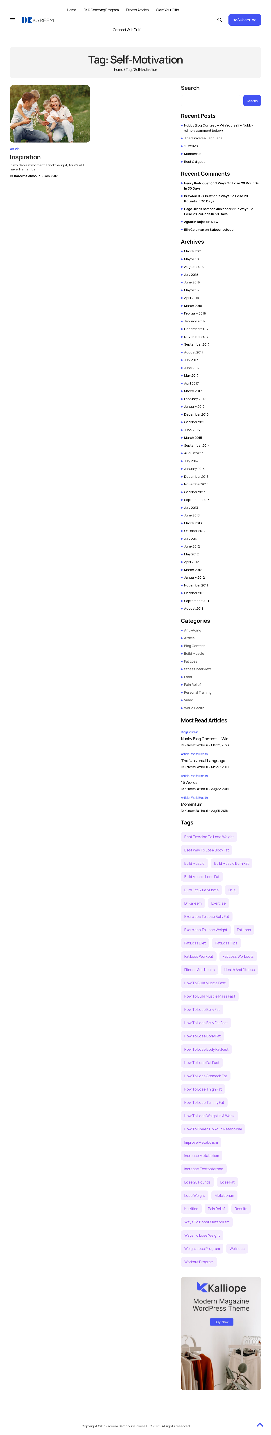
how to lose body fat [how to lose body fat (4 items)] (202, 1036)
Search (190, 88)
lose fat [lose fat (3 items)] (227, 1182)
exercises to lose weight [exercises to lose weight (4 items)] (205, 929)
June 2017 (192, 367)
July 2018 (191, 274)
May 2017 (191, 375)
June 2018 (192, 282)
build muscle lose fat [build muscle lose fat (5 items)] (201, 876)
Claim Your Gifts (167, 9)
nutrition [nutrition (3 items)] (191, 1208)
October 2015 (195, 422)
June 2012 (192, 546)
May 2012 (191, 554)
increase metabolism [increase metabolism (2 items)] (201, 1155)
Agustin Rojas (195, 222)
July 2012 (191, 538)
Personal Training (198, 692)
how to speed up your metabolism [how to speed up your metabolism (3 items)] (213, 1129)
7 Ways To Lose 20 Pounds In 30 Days (218, 211)
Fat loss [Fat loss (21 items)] (244, 929)
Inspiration (25, 154)
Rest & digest (194, 161)
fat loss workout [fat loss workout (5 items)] (198, 956)
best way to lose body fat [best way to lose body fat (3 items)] (206, 850)
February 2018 (195, 313)
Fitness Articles (137, 9)
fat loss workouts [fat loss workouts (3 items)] (238, 956)
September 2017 (197, 344)
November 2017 (196, 336)
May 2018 (191, 290)
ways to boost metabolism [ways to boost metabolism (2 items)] (206, 1222)
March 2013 (193, 523)
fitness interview (197, 669)
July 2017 (191, 360)
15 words (191, 146)
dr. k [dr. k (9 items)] (232, 889)
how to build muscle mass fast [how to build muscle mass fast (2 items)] (209, 996)
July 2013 (191, 507)
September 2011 (196, 600)
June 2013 (192, 515)
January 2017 (194, 406)
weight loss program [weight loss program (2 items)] (202, 1248)
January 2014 (194, 468)
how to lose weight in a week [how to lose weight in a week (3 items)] (209, 1115)
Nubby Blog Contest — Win (204, 738)
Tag (129, 69)
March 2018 (193, 305)
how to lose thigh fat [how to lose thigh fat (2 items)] (203, 1089)
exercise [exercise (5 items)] (218, 903)
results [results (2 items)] (241, 1208)
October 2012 (195, 530)
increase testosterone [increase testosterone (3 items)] (203, 1168)
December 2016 (196, 414)
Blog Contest (194, 645)
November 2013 (196, 484)
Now (214, 221)
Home (71, 9)
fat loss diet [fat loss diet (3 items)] (195, 943)
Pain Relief (192, 684)
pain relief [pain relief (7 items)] (216, 1208)
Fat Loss (190, 661)
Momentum (193, 153)
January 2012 (194, 577)
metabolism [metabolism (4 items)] (224, 1195)
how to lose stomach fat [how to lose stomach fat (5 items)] (205, 1075)
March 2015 (193, 437)
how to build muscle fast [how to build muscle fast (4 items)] (205, 982)
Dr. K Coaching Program (101, 9)
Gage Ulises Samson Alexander (208, 209)
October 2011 (194, 593)
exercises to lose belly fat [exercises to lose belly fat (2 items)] (206, 916)
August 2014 (194, 453)
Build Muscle (194, 653)
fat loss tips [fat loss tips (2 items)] (226, 943)
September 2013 (197, 499)
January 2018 (194, 321)
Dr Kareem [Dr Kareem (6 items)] (193, 903)
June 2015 (192, 430)
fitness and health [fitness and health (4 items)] (199, 969)
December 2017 (196, 328)
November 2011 (196, 585)
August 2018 (194, 266)
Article (15, 146)
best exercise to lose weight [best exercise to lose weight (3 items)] (209, 836)
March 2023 (193, 251)
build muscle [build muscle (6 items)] (194, 863)
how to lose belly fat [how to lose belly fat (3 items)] (202, 1009)
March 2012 (193, 569)
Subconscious (221, 229)
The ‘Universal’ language (203, 138)
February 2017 (195, 398)
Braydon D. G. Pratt (198, 196)
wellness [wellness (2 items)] (237, 1248)
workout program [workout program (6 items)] (199, 1261)
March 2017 (193, 391)
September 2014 (197, 445)
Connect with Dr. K (126, 29)
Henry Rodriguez (197, 183)
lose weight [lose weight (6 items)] (194, 1195)
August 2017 (193, 352)
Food (188, 676)
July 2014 (191, 461)
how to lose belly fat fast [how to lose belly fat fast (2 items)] (206, 1022)
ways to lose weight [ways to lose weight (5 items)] (202, 1235)
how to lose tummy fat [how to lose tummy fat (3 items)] (204, 1102)
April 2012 (191, 561)
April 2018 (191, 297)
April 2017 (191, 383)
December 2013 (196, 476)
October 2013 (194, 492)
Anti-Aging (192, 630)
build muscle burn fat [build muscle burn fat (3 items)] (231, 863)
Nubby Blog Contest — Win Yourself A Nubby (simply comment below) (218, 128)
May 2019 (191, 259)
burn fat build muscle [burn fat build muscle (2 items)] (201, 889)
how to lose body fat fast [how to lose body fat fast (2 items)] (206, 1049)
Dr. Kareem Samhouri (25, 173)
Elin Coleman (194, 229)
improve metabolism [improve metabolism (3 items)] (201, 1142)
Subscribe (247, 20)
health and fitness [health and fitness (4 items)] (239, 969)
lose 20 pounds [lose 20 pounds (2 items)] (197, 1182)
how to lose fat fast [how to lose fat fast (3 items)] (201, 1062)
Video (188, 700)
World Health (194, 708)
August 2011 (193, 608)
